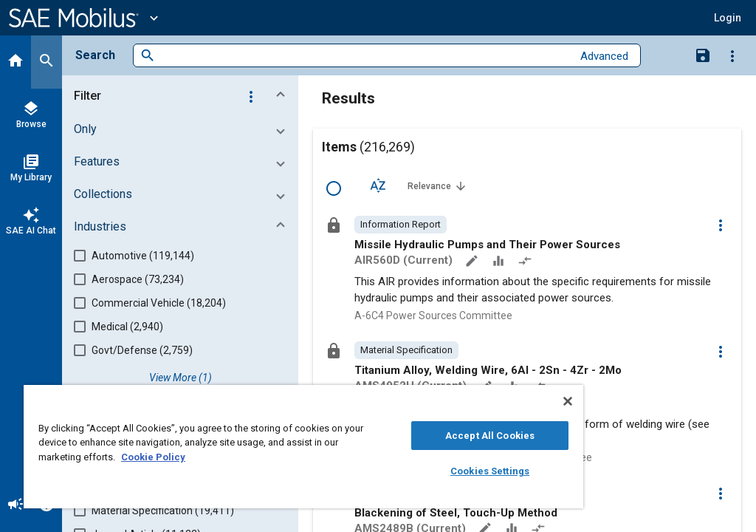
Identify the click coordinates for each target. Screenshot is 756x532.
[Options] (732, 55)
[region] (303, 446)
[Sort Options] (378, 185)
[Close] (567, 401)
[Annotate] (473, 262)
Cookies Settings (489, 471)
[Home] (15, 62)
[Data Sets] (500, 262)
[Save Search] (703, 54)
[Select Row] (333, 188)
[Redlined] (526, 262)
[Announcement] (15, 505)
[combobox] (363, 56)
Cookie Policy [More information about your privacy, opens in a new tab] (153, 457)
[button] (183, 96)
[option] (400, 224)
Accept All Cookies (490, 435)
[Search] (46, 62)
